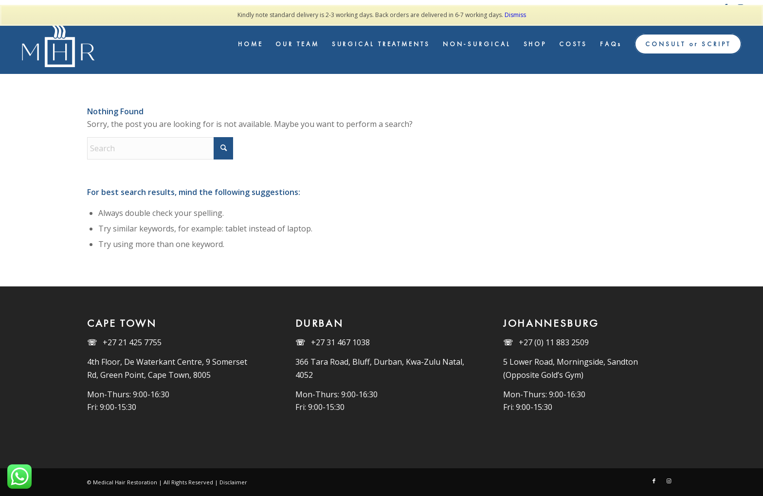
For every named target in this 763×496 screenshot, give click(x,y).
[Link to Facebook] (654, 481)
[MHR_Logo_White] (60, 44)
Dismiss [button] (515, 15)
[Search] (160, 148)
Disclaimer (233, 482)
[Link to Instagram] (668, 481)
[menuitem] (251, 44)
